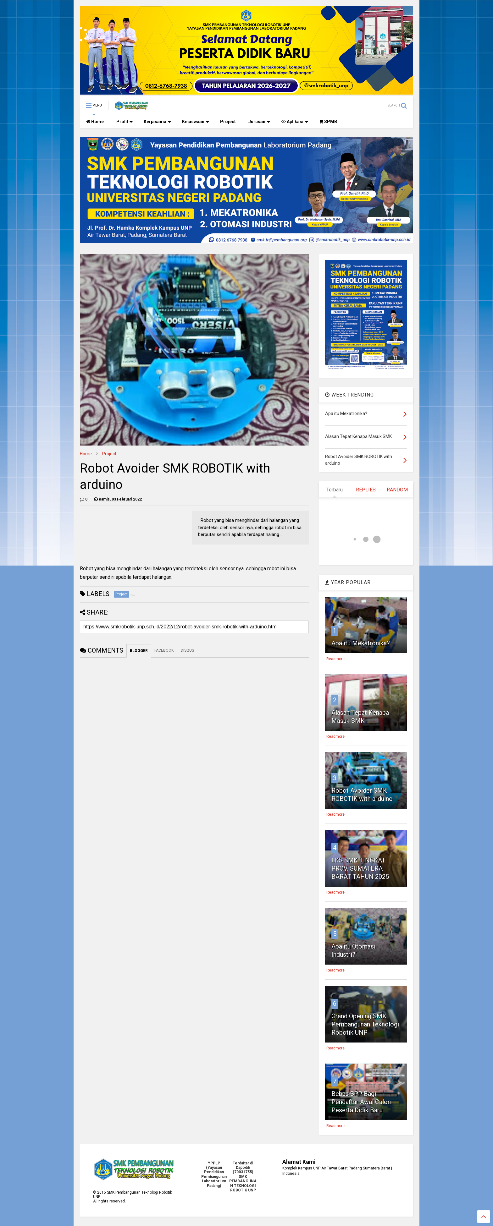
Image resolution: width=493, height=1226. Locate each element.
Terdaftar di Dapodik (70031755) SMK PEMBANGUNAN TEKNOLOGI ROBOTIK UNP (243, 1176)
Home (95, 121)
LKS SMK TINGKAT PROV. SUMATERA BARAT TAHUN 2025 (360, 868)
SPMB (328, 121)
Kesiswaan (195, 121)
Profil (124, 121)
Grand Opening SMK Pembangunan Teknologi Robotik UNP (365, 1024)
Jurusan (259, 121)
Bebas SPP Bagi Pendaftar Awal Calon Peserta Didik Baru (361, 1102)
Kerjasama (157, 121)
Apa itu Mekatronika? (360, 643)
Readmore (335, 659)
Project (228, 121)
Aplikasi (294, 121)
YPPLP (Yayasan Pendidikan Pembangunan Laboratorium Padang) (214, 1174)
